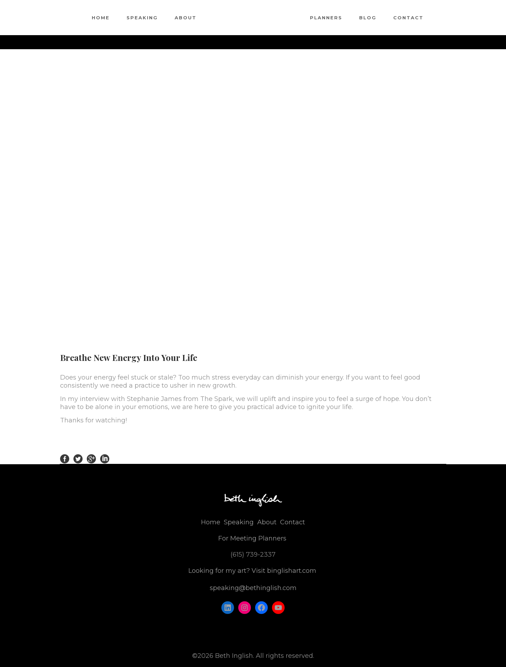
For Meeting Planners (252, 538)
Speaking (239, 522)
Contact (292, 522)
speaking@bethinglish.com (253, 588)
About (267, 522)
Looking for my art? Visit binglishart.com (252, 571)
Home (210, 522)
